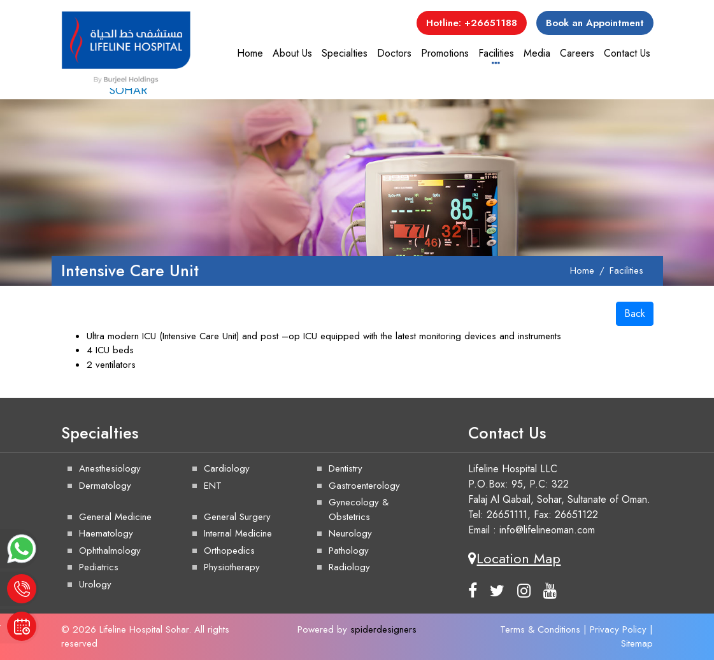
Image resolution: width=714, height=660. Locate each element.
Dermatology (105, 486)
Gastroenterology (364, 486)
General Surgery (237, 517)
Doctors (394, 53)
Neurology (350, 533)
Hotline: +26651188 (471, 23)
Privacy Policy (618, 629)
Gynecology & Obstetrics (359, 509)
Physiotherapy (232, 567)
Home (250, 53)
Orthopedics (229, 551)
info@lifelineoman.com (547, 530)
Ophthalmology (110, 551)
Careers (577, 53)
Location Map (514, 558)
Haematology (106, 533)
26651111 (507, 514)
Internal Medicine (238, 533)
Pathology (349, 551)
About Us (292, 53)
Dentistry (345, 468)
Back (634, 313)
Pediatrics (98, 567)
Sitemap (637, 643)
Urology (95, 584)
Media (537, 53)
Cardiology (227, 468)
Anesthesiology (110, 468)
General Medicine (115, 517)
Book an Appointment (595, 23)
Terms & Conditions (540, 629)
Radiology (349, 567)
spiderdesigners (383, 629)
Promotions (445, 53)
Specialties (345, 53)
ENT (213, 486)
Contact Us (627, 53)
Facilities (496, 53)
